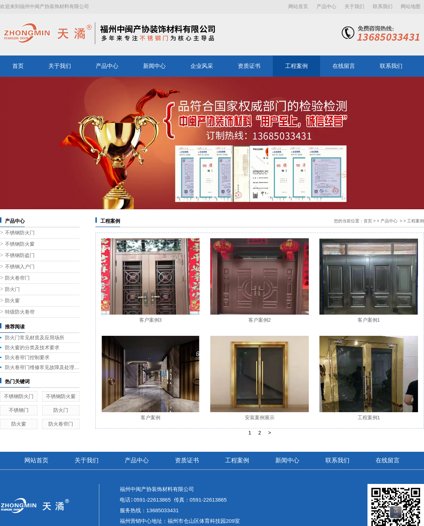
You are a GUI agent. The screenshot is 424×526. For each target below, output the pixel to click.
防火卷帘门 (17, 278)
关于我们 (354, 6)
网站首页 (298, 6)
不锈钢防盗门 (20, 255)
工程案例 (296, 66)
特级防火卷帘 (20, 312)
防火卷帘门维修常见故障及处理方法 (42, 367)
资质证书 (249, 66)
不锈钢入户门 (20, 266)
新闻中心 (154, 66)
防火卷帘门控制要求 (27, 357)
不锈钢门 (19, 410)
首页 (18, 66)
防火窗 (12, 300)
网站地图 (410, 6)
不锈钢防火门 (20, 232)
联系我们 (383, 6)
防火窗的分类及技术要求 (32, 347)
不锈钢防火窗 (20, 244)
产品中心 (326, 6)
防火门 (12, 289)
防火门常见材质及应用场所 (34, 337)
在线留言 (343, 66)
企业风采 (201, 66)
